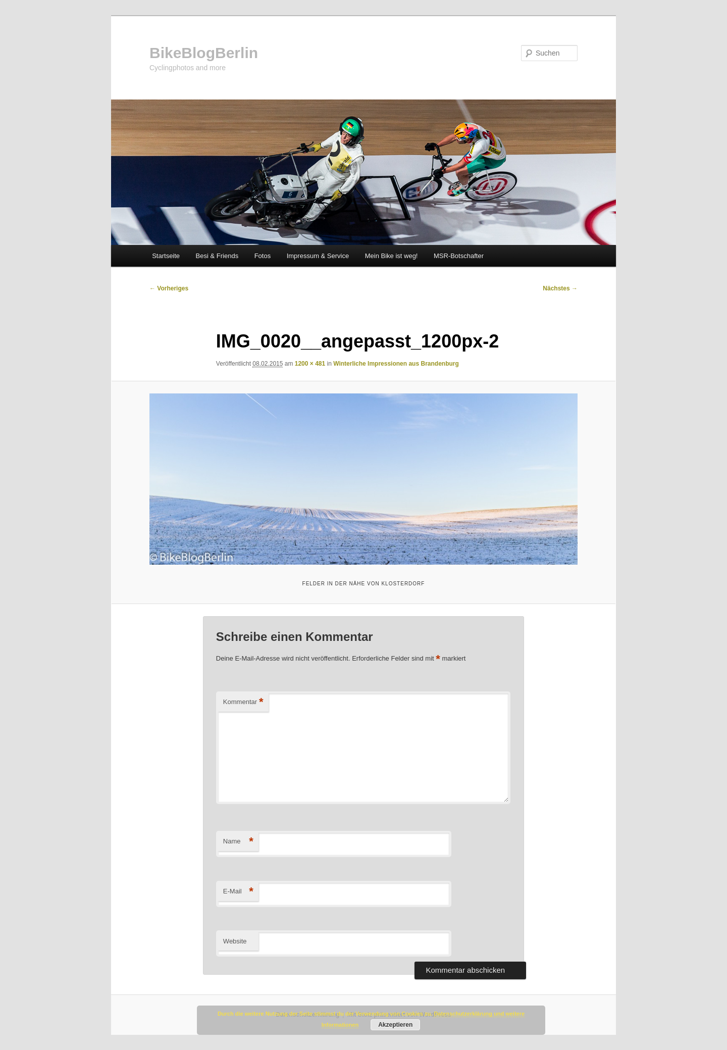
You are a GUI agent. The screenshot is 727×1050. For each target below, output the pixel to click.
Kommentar (243, 702)
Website (235, 941)
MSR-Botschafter (459, 256)
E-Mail (238, 891)
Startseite (166, 256)
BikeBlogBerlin (203, 52)
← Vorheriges (168, 288)
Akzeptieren (395, 1024)
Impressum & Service (318, 256)
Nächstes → (560, 288)
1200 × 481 (310, 363)
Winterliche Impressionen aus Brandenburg (396, 363)
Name (238, 841)
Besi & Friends (217, 256)
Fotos (262, 256)
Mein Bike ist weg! (391, 256)
